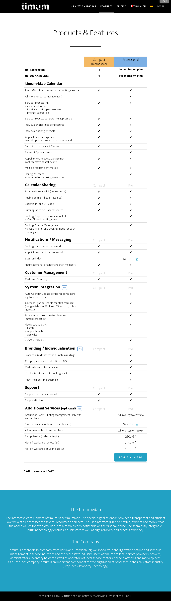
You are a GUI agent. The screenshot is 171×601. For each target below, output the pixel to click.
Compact (99, 61)
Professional (131, 60)
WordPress (116, 596)
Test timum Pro (130, 457)
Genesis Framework (94, 596)
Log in (128, 596)
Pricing (133, 259)
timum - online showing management (35, 6)
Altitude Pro (69, 596)
